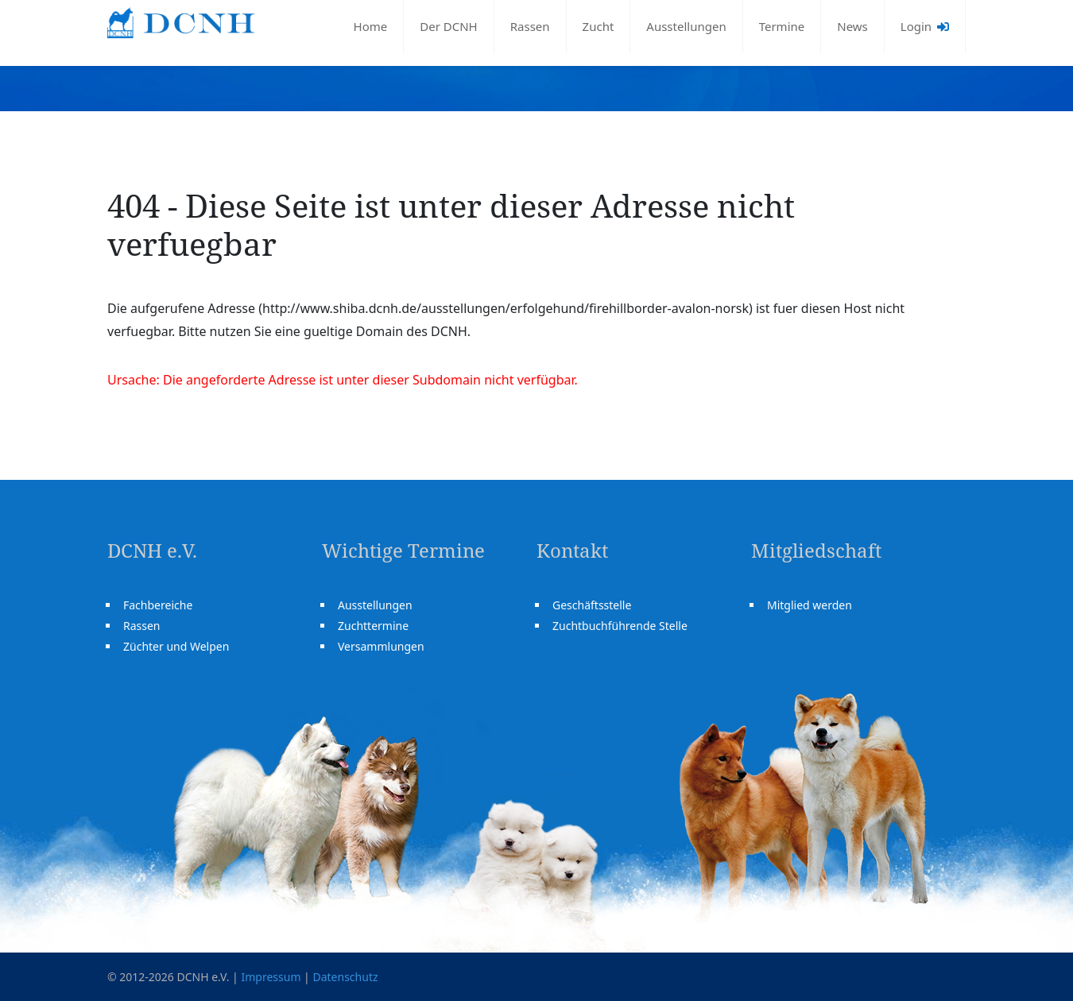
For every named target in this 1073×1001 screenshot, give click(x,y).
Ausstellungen (686, 26)
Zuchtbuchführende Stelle (620, 625)
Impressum (270, 976)
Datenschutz (345, 976)
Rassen (530, 26)
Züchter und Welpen (176, 646)
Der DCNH (448, 26)
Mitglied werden (809, 605)
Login (925, 26)
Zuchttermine (373, 625)
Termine (782, 26)
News (852, 26)
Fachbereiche (157, 605)
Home (371, 26)
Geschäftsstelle (591, 605)
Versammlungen (381, 646)
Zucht (598, 26)
